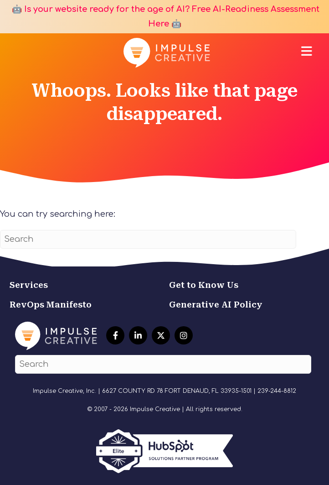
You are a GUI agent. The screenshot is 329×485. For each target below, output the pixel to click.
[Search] (148, 239)
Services (29, 285)
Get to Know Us (203, 285)
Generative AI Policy (215, 304)
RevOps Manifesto (51, 304)
